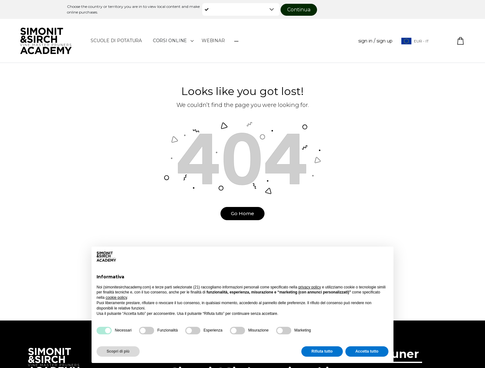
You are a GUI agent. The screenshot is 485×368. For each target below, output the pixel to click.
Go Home (242, 213)
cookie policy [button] (116, 297)
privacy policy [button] (309, 287)
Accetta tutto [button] (366, 351)
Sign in (365, 41)
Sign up (384, 41)
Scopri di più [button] (118, 351)
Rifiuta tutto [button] (321, 351)
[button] (241, 9)
